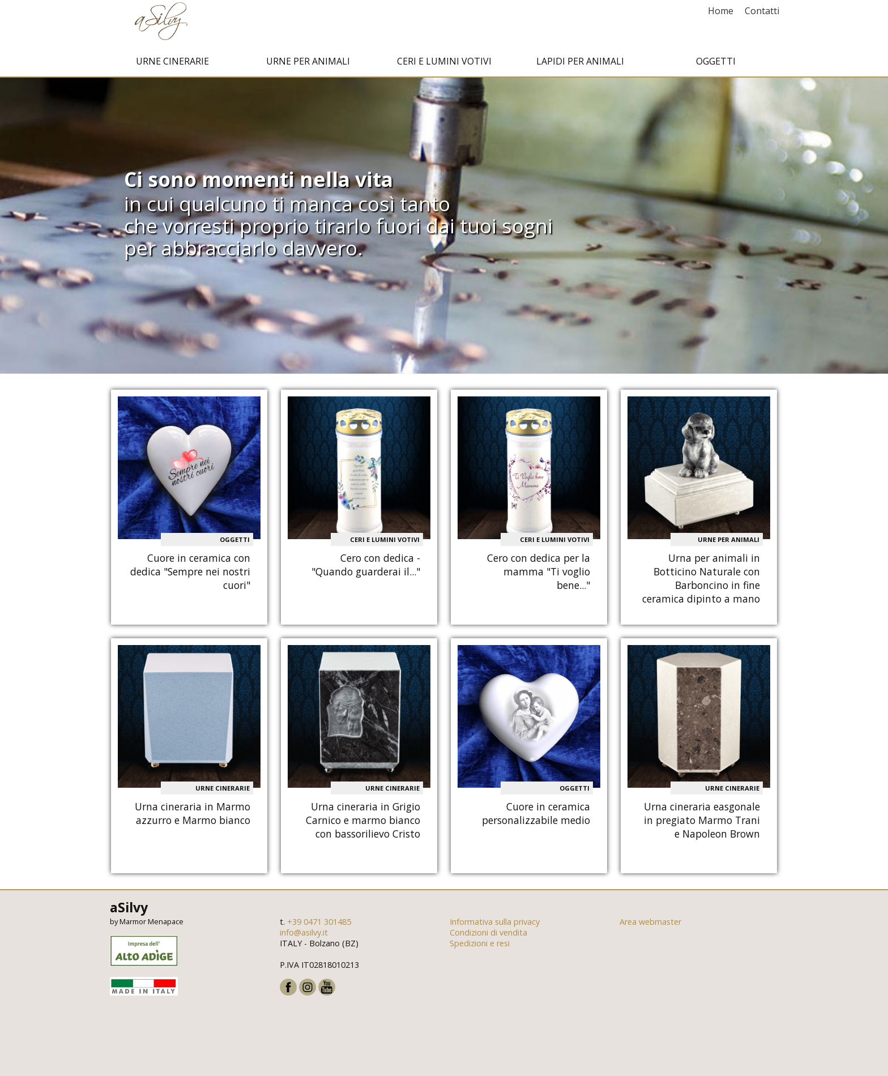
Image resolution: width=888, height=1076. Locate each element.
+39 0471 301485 (319, 930)
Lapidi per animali (580, 69)
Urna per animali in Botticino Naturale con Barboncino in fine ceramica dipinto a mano (701, 587)
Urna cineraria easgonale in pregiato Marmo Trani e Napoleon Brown (702, 828)
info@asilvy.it (304, 941)
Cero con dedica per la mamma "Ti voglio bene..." (538, 580)
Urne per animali (308, 69)
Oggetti (716, 69)
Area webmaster (650, 930)
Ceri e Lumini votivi (444, 69)
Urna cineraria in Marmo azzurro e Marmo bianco (192, 821)
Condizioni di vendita (488, 941)
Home (720, 11)
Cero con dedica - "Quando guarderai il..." (365, 573)
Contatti (762, 11)
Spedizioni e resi (480, 951)
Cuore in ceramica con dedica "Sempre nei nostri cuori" (190, 580)
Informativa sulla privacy (495, 930)
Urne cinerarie (172, 69)
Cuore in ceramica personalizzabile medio (536, 821)
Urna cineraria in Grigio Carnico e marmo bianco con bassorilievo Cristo (363, 828)
